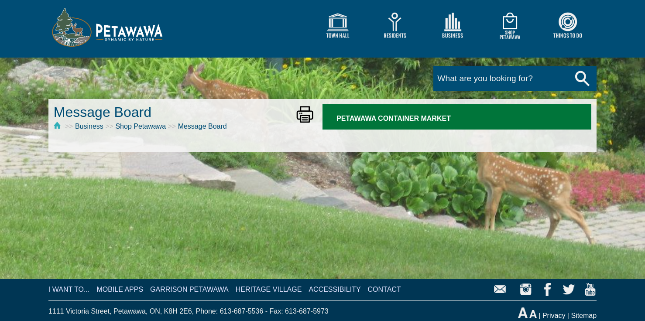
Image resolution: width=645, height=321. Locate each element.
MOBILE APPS (119, 289)
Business (89, 126)
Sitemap (584, 315)
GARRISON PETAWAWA (189, 289)
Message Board (202, 126)
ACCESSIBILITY (334, 289)
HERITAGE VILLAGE (269, 289)
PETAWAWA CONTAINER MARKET (393, 118)
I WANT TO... (69, 289)
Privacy (553, 315)
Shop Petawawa (140, 126)
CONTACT (384, 289)
